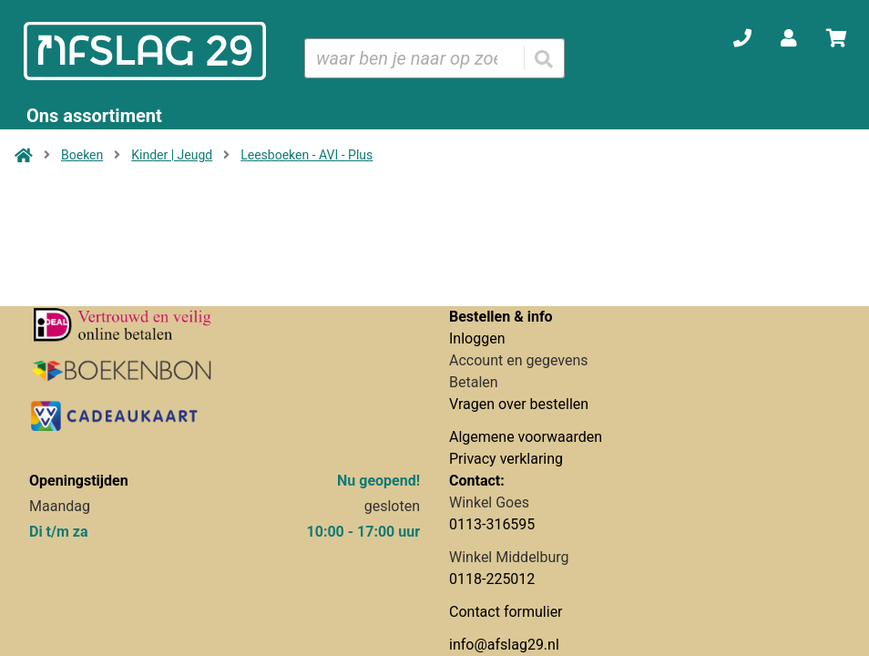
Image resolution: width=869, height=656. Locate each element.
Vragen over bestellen (518, 404)
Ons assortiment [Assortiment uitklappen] (94, 116)
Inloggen (477, 338)
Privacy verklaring (506, 458)
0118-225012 (492, 579)
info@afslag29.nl (504, 644)
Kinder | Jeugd (171, 155)
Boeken (82, 155)
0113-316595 (492, 524)
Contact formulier (506, 611)
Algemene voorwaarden (525, 437)
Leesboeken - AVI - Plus (306, 155)
